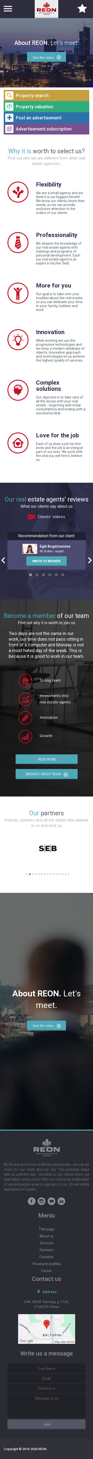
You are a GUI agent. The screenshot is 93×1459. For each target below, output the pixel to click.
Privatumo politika (46, 1264)
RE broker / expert (46, 549)
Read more (47, 759)
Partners (46, 1250)
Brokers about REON (47, 774)
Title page (46, 1229)
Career (46, 1271)
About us (46, 1236)
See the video (47, 1026)
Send (47, 1424)
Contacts (46, 1257)
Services (46, 1243)
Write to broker (46, 561)
